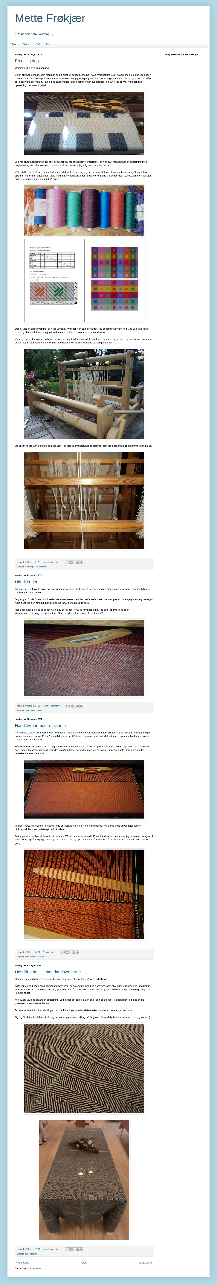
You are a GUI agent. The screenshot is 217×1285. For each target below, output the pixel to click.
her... (57, 1010)
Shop (48, 44)
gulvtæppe (29, 567)
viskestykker (41, 567)
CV (38, 44)
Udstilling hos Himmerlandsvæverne (48, 972)
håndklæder (30, 710)
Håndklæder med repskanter (41, 725)
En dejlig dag (27, 61)
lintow (39, 710)
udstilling (33, 1254)
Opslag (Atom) (35, 1268)
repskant (40, 957)
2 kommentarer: (50, 952)
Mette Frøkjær (50, 18)
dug (26, 1254)
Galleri (26, 44)
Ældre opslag (145, 1262)
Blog (14, 44)
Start (84, 1262)
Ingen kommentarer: (52, 562)
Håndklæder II (28, 582)
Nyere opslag (22, 1262)
